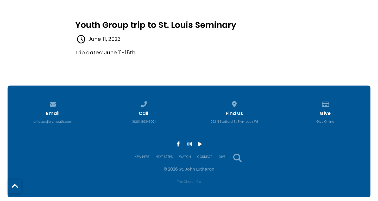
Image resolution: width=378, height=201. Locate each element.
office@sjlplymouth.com (52, 121)
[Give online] (325, 103)
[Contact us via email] (52, 103)
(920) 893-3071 (144, 121)
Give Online (325, 121)
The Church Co (189, 181)
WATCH (275, 20)
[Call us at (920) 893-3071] (143, 103)
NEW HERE (203, 20)
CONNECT (307, 20)
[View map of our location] (234, 103)
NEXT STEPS (240, 20)
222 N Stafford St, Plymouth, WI (234, 121)
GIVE (336, 20)
